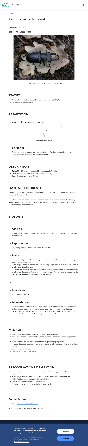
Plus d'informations (21, 443)
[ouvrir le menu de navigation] (83, 5)
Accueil (11, 13)
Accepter (65, 432)
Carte (14, 154)
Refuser (66, 439)
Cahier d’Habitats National (27, 404)
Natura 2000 (45, 5)
